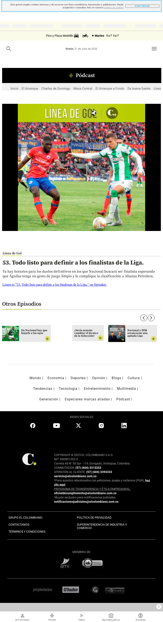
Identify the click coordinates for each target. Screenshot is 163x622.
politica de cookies (114, 7)
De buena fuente (139, 88)
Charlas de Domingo (55, 88)
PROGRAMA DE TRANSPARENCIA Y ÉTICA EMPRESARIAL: (92, 489)
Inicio (14, 88)
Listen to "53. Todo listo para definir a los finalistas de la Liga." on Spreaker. (55, 284)
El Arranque (30, 88)
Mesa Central (82, 88)
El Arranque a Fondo (110, 88)
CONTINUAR (142, 6)
